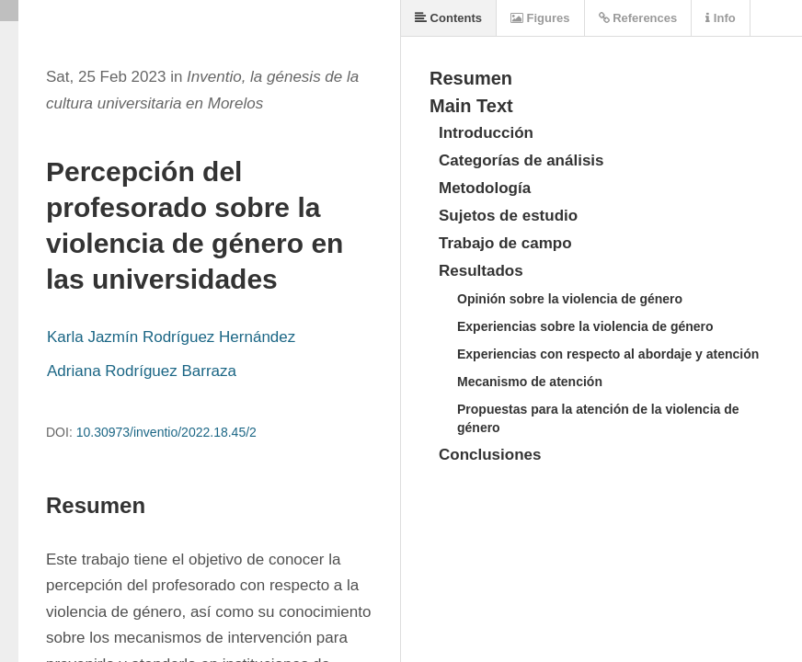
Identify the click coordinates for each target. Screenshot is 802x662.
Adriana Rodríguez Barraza (141, 371)
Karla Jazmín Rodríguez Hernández (171, 337)
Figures (540, 18)
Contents (448, 18)
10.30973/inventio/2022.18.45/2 (166, 432)
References (638, 18)
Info (720, 18)
